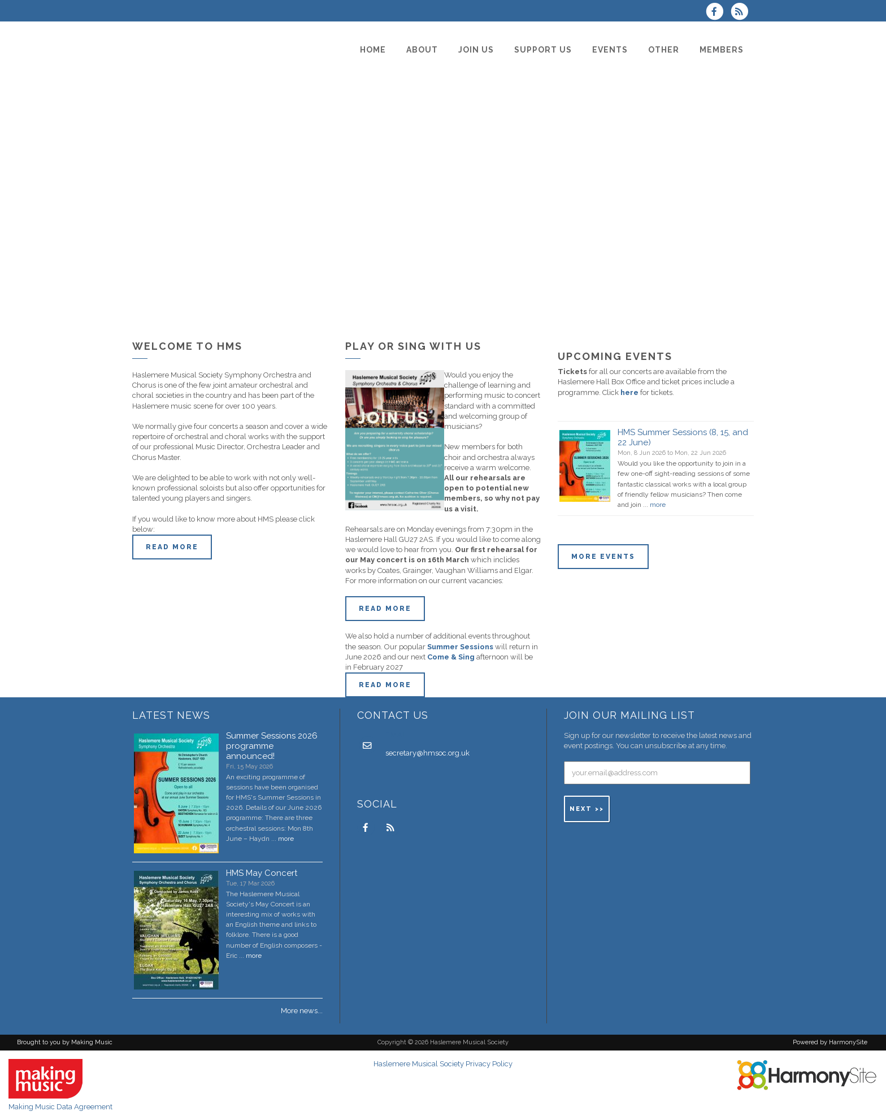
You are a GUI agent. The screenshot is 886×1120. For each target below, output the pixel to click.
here (629, 392)
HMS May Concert (261, 873)
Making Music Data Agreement (60, 1106)
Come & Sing (451, 657)
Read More (385, 609)
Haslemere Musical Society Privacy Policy (443, 1064)
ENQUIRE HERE (695, 557)
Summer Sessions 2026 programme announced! (272, 746)
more (658, 505)
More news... (302, 1010)
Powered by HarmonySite (830, 1042)
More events (603, 557)
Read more (172, 547)
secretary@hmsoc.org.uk (427, 753)
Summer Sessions (460, 647)
